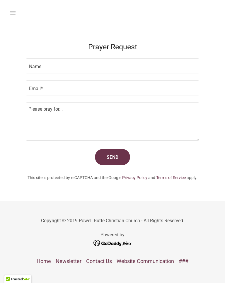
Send (112, 157)
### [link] (183, 261)
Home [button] (44, 261)
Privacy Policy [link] (134, 177)
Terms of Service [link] (171, 177)
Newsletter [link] (68, 261)
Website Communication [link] (145, 261)
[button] (23, 13)
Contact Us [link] (99, 261)
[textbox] (112, 65)
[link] (112, 243)
